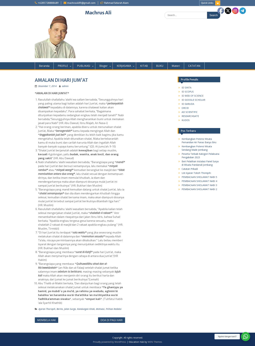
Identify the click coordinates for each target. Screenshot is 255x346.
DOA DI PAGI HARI (112, 320)
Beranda (44, 66)
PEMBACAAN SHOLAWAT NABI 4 (199, 181)
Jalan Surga (70, 308)
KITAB (144, 66)
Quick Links (207, 2)
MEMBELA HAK (46, 320)
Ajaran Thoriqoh (47, 308)
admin (65, 86)
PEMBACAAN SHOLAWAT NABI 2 (199, 189)
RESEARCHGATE (190, 116)
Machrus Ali (98, 13)
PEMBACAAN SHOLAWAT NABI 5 (199, 177)
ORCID (185, 107)
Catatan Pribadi (190, 168)
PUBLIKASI (83, 66)
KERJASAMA (124, 66)
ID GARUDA (188, 103)
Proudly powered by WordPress (109, 341)
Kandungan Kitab (86, 308)
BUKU (159, 66)
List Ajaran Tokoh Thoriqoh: (196, 172)
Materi (176, 66)
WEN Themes (155, 341)
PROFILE (63, 66)
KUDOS (186, 120)
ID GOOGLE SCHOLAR (193, 99)
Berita (60, 308)
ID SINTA (186, 87)
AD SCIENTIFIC (190, 112)
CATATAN (194, 66)
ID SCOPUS (188, 91)
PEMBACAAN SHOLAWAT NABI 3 (199, 185)
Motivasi (100, 308)
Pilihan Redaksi (113, 308)
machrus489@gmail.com (81, 2)
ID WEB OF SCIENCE (192, 95)
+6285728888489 (48, 2)
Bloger (103, 66)
